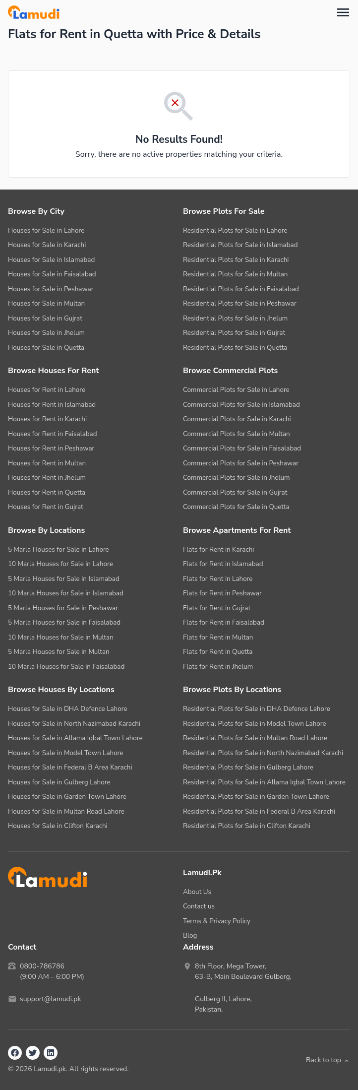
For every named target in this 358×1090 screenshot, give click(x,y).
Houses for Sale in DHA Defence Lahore (67, 708)
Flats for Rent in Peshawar (222, 593)
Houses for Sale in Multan (46, 303)
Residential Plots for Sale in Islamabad (240, 245)
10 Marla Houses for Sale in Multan (61, 637)
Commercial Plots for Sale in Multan (236, 434)
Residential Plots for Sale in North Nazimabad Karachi (263, 753)
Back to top (328, 1060)
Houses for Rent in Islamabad (52, 404)
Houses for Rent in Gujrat (45, 507)
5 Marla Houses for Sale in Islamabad (63, 578)
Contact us (199, 906)
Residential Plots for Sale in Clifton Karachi (246, 826)
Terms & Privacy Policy (216, 921)
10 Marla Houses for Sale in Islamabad (65, 593)
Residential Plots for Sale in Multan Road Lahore (255, 738)
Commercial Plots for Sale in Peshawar (240, 463)
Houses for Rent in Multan (47, 463)
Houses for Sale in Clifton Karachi (58, 826)
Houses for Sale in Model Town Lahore (65, 753)
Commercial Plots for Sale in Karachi (237, 419)
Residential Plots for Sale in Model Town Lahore (254, 723)
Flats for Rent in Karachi (218, 549)
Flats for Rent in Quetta (217, 651)
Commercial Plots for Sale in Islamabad (241, 404)
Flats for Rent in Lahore (217, 578)
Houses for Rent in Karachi (47, 419)
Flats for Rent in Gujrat (216, 608)
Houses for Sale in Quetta (46, 347)
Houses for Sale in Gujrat (45, 318)
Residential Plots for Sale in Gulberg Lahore (248, 767)
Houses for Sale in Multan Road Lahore (66, 811)
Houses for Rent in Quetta (46, 492)
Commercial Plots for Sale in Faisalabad (242, 448)
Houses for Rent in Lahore (46, 389)
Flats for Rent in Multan (218, 637)
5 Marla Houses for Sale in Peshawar (63, 608)
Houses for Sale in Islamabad (51, 259)
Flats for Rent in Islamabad (223, 564)
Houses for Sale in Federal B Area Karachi (70, 767)
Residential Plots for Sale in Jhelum (235, 318)
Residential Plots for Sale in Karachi (236, 259)
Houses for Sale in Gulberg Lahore (59, 782)
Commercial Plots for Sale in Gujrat (235, 492)
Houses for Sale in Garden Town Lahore (67, 796)
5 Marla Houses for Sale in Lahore (58, 549)
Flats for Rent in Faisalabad (223, 622)
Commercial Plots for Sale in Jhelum (236, 477)
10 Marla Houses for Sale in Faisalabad (66, 666)
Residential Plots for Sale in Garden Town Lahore (256, 796)
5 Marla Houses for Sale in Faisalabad (64, 622)
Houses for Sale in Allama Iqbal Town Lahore (75, 738)
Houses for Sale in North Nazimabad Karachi (74, 723)
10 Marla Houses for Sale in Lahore (60, 564)
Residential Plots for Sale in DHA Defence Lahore (256, 708)
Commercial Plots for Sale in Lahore (236, 389)
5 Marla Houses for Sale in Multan (59, 651)
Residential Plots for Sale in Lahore (235, 230)
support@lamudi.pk (50, 999)
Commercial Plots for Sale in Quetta (236, 507)
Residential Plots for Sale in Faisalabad (241, 289)
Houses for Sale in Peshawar (51, 289)
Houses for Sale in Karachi (47, 245)
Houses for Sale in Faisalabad (52, 274)
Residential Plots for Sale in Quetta (235, 347)
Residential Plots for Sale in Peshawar (240, 303)
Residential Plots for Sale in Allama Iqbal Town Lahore (264, 782)
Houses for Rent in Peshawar (51, 448)
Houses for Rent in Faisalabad (52, 434)
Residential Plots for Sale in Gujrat (234, 332)
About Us (197, 892)
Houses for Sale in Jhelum (46, 332)
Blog (190, 935)
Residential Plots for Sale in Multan (235, 274)
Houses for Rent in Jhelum (47, 477)
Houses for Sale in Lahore (46, 230)
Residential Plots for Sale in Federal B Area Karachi (259, 811)
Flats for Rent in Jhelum (218, 666)
